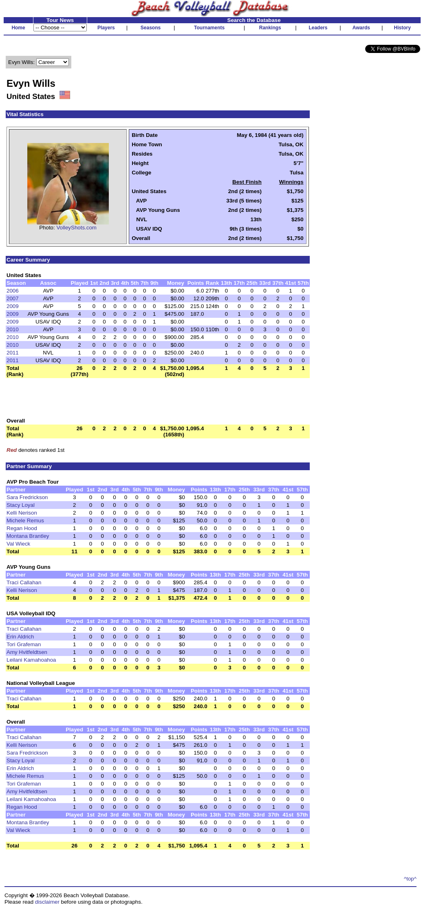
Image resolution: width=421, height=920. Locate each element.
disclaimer (47, 902)
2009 (13, 306)
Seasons (151, 28)
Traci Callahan (24, 582)
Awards (361, 28)
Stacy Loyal (21, 505)
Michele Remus (25, 520)
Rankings (270, 28)
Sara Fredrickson (27, 497)
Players (106, 28)
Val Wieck (18, 544)
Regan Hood (22, 528)
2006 (13, 291)
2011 (13, 353)
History (402, 28)
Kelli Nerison (22, 513)
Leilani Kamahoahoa (31, 660)
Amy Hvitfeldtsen (27, 652)
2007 (13, 298)
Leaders (318, 28)
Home (18, 28)
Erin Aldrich (20, 637)
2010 (13, 329)
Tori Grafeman (24, 644)
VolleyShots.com (76, 227)
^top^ (410, 879)
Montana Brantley (28, 536)
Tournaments (209, 28)
